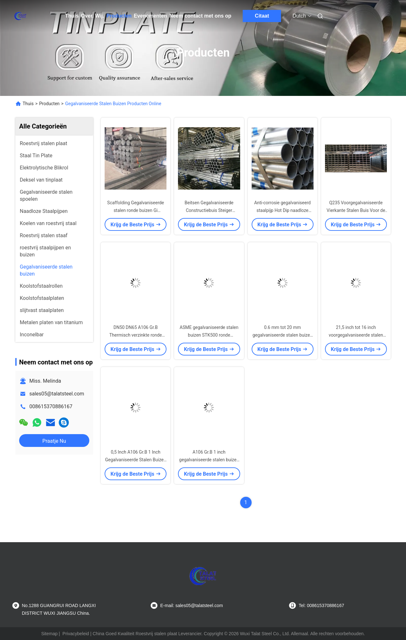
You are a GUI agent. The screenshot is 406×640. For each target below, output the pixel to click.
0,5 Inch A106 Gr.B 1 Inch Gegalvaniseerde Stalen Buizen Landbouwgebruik (135, 459)
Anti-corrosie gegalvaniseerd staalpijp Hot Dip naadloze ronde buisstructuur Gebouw (282, 210)
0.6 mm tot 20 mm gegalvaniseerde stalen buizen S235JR (283, 335)
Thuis (72, 16)
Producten (118, 16)
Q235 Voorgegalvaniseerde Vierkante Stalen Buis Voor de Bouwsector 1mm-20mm (356, 210)
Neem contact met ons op (200, 16)
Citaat (262, 16)
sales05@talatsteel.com (56, 394)
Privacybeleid (76, 633)
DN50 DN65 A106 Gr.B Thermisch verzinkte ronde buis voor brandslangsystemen (135, 335)
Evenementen (150, 16)
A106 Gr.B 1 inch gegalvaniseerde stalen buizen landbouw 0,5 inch (209, 459)
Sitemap (49, 633)
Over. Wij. (92, 16)
